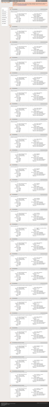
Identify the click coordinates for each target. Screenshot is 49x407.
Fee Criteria (4, 19)
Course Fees (4, 15)
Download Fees (4, 17)
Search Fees (4, 21)
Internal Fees (4, 13)
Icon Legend (4, 23)
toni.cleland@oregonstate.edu (22, 4)
